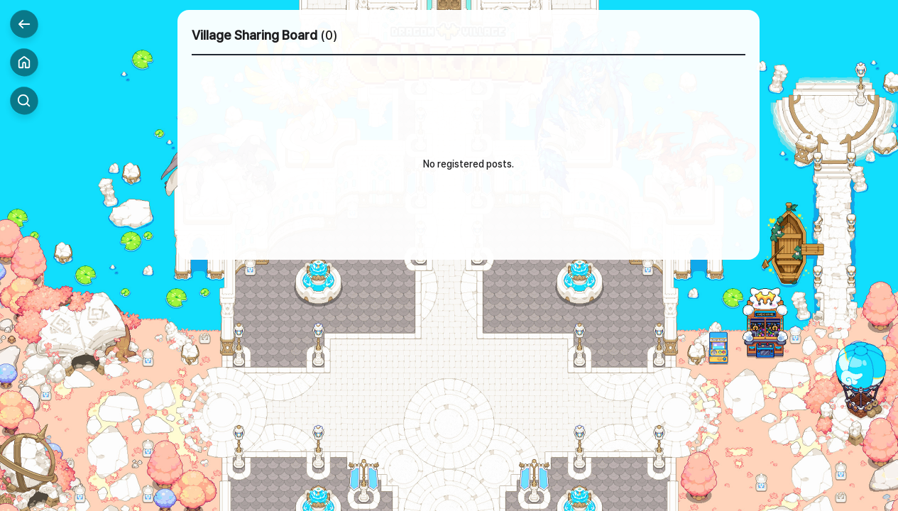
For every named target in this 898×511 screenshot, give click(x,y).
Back (24, 24)
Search (24, 101)
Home (24, 62)
